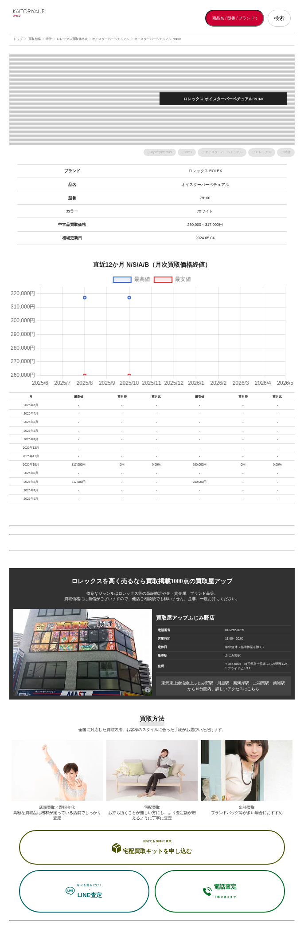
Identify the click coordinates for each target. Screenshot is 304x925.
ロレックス (263, 152)
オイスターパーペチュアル (223, 152)
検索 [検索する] (279, 18)
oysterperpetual (161, 152)
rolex (188, 152)
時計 (288, 152)
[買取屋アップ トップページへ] (48, 18)
